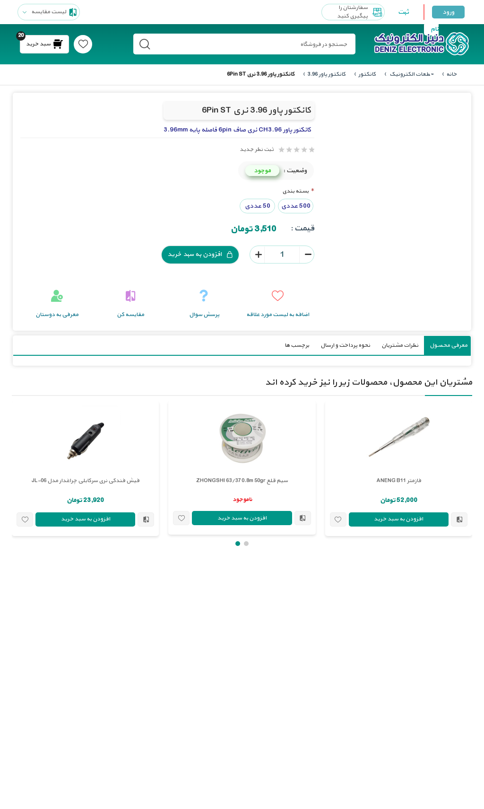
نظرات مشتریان (399, 345)
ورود (448, 12)
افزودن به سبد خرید (200, 254)
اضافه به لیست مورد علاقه (277, 314)
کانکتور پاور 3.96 (326, 74)
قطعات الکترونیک (411, 74)
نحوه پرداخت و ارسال (345, 345)
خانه (451, 74)
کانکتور (367, 74)
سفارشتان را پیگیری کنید (360, 12)
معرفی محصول (448, 345)
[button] (246, 543)
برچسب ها (297, 345)
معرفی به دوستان (56, 314)
